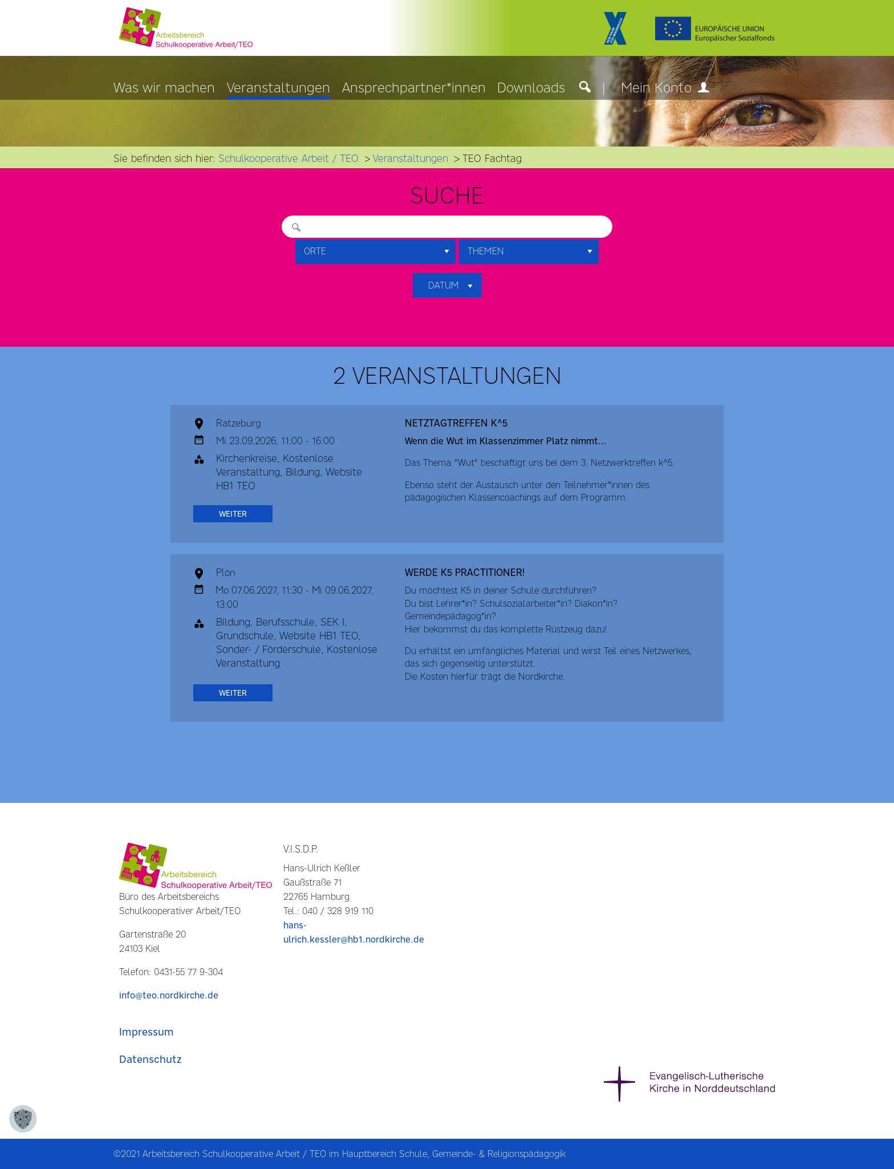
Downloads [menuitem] (531, 88)
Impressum (146, 1032)
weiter (233, 514)
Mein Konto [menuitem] (665, 88)
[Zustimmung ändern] (22, 1119)
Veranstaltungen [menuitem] (278, 88)
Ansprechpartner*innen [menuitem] (414, 88)
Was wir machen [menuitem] (164, 88)
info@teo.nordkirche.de (168, 995)
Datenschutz (150, 1059)
